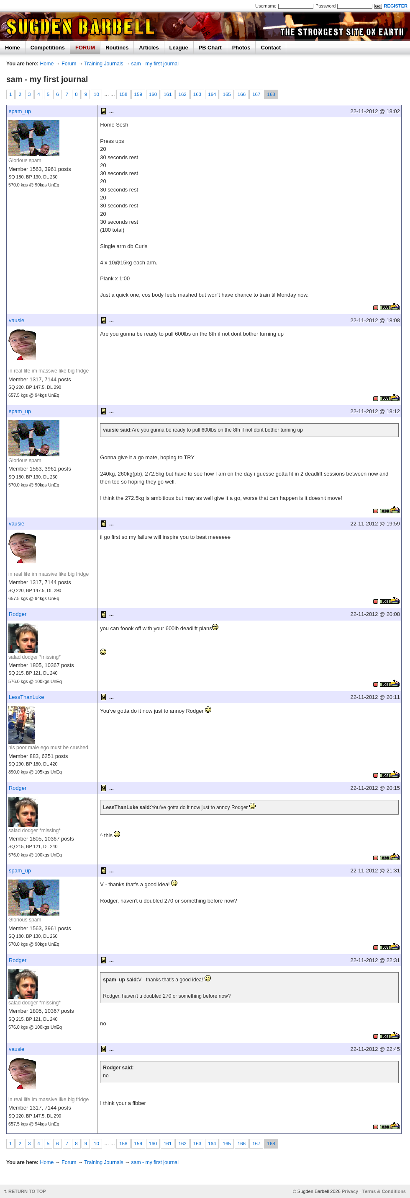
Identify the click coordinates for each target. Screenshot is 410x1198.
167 (256, 94)
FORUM (85, 47)
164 (212, 94)
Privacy (350, 1191)
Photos (241, 47)
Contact (271, 47)
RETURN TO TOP (27, 1191)
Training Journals (103, 64)
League (178, 47)
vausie (16, 320)
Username (266, 5)
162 (182, 94)
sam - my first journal (155, 64)
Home (12, 47)
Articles (149, 47)
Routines (116, 47)
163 (197, 94)
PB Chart (210, 47)
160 (153, 94)
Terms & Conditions (384, 1191)
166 (242, 94)
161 (168, 94)
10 (96, 94)
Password (325, 5)
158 (123, 94)
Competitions (48, 47)
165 (227, 94)
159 (138, 94)
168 (271, 94)
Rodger (17, 614)
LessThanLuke (26, 697)
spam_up (20, 111)
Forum (69, 64)
